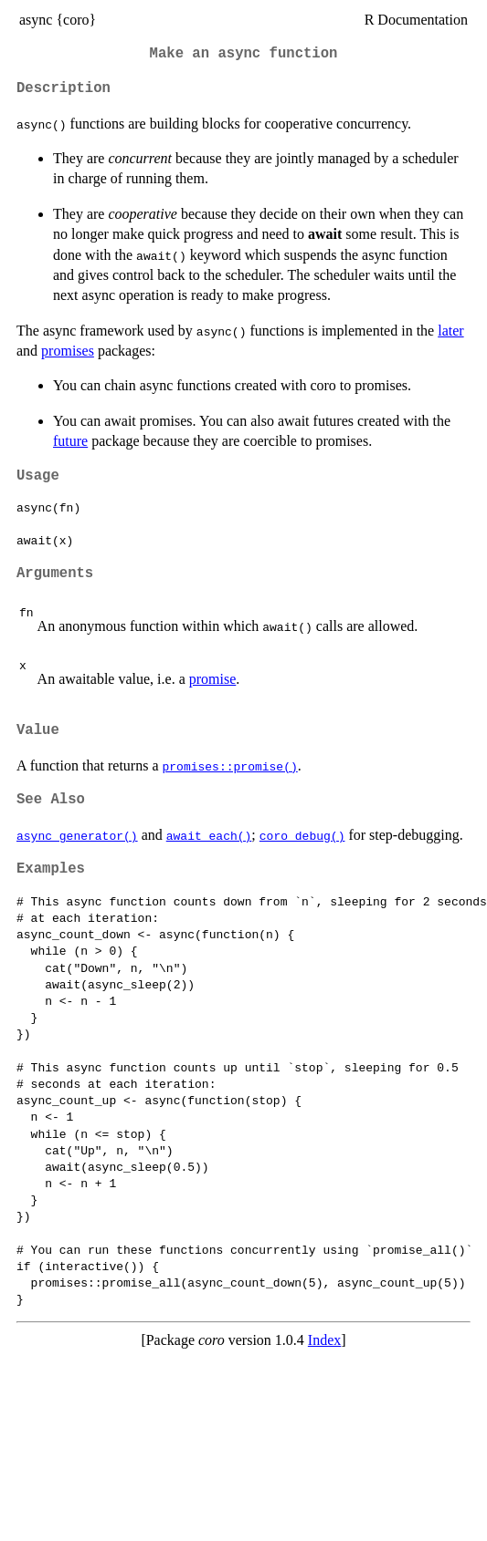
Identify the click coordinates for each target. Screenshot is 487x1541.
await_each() (209, 835)
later (450, 330)
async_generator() (77, 835)
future (70, 441)
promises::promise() (230, 766)
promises (67, 350)
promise (213, 679)
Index (324, 1340)
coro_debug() (302, 835)
